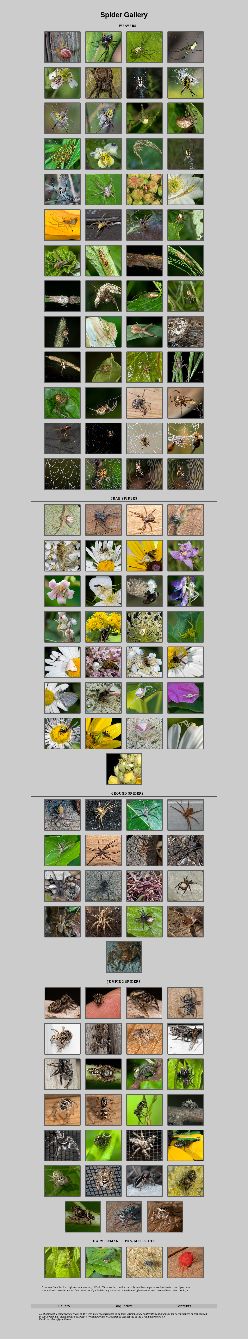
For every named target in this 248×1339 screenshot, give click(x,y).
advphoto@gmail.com (59, 1319)
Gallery (64, 1306)
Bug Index (123, 1306)
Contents (183, 1306)
